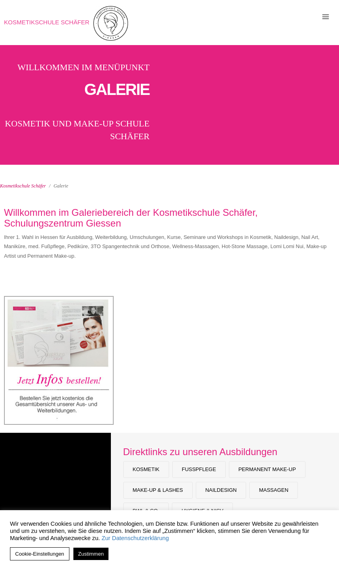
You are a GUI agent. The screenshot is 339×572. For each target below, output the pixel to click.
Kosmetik (146, 469)
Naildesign (221, 490)
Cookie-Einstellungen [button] (39, 554)
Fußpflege (199, 469)
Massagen (273, 490)
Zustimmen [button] (91, 554)
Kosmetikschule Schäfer (46, 22)
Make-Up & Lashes (158, 490)
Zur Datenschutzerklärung (135, 538)
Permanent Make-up (267, 469)
